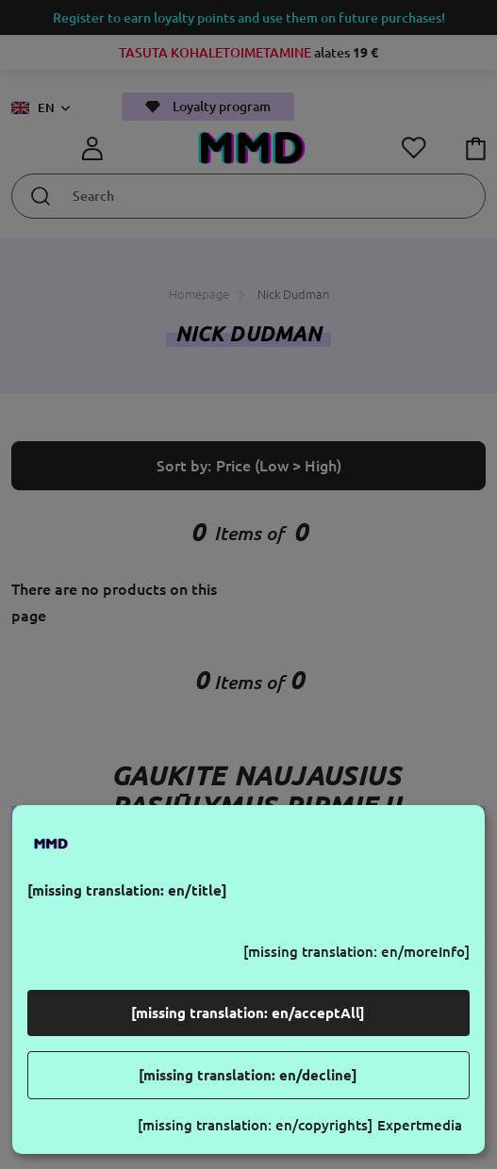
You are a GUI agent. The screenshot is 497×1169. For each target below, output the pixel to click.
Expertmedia (419, 1125)
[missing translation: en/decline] (248, 1075)
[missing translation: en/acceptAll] (248, 1013)
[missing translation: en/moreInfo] (356, 952)
